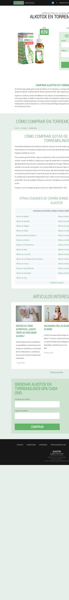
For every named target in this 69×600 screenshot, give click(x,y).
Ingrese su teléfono (21, 411)
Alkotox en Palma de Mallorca (26, 235)
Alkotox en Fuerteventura (25, 245)
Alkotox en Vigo (21, 278)
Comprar (37, 427)
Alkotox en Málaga (22, 226)
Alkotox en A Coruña (23, 254)
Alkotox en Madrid (22, 216)
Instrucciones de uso (58, 445)
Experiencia (43, 445)
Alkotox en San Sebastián (25, 268)
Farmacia (20, 445)
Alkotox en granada (23, 221)
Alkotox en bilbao (22, 230)
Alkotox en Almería (22, 240)
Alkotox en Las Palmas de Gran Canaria (29, 259)
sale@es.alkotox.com (56, 454)
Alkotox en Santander (23, 273)
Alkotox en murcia (22, 263)
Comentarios (31, 445)
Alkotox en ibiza (21, 249)
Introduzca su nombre (22, 399)
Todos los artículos (56, 372)
